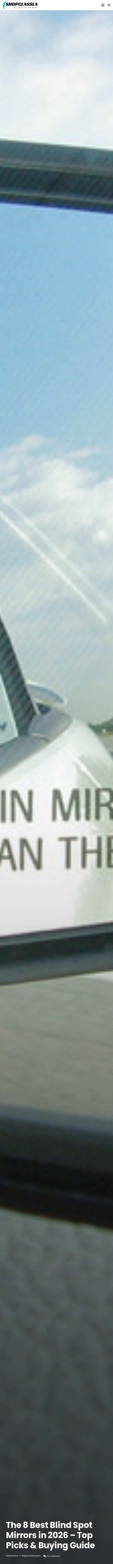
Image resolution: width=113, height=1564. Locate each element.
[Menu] (102, 5)
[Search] (109, 5)
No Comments (53, 1556)
